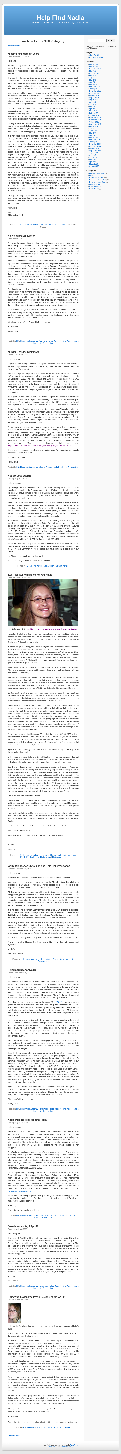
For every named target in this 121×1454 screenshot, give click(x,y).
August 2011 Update (19, 476)
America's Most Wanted (97, 173)
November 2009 (95, 146)
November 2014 (95, 69)
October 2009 (94, 148)
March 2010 (93, 137)
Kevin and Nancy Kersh (48, 341)
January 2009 (94, 166)
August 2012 (93, 75)
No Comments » (46, 343)
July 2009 (92, 155)
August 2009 (93, 153)
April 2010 (92, 135)
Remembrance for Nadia (22, 970)
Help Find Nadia (60, 17)
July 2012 (92, 78)
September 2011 (95, 98)
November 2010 (95, 120)
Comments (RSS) (67, 1447)
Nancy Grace (93, 189)
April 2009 (92, 162)
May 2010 (92, 133)
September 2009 (95, 151)
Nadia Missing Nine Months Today (27, 1120)
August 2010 (93, 126)
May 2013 (92, 71)
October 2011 (94, 95)
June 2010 (93, 131)
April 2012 (92, 82)
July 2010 (92, 128)
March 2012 (93, 84)
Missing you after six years (23, 53)
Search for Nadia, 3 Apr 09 (23, 1226)
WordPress (74, 1445)
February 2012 (94, 86)
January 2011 (94, 115)
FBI (20, 225)
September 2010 (95, 124)
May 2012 (92, 80)
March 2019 (93, 64)
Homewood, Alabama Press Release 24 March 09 (36, 1297)
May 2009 (92, 159)
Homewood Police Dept (51, 855)
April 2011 (92, 109)
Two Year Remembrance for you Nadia (30, 574)
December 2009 (95, 144)
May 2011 (92, 106)
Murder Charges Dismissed (24, 352)
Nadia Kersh (60, 225)
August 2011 (93, 100)
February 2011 (94, 113)
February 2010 (94, 140)
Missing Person (47, 225)
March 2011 (93, 111)
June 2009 (93, 157)
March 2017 (93, 67)
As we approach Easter (21, 235)
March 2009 (93, 164)
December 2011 (95, 91)
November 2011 (95, 93)
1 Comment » (46, 1217)
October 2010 (94, 122)
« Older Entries (14, 46)
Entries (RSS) (52, 1447)
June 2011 (93, 104)
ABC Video (60, 1002)
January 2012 (94, 89)
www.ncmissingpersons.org (19, 1191)
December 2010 (95, 117)
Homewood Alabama (31, 225)
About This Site (94, 55)
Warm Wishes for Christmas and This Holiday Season (39, 866)
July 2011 (92, 102)
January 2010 (94, 142)
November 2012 (95, 73)
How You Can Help (96, 57)
